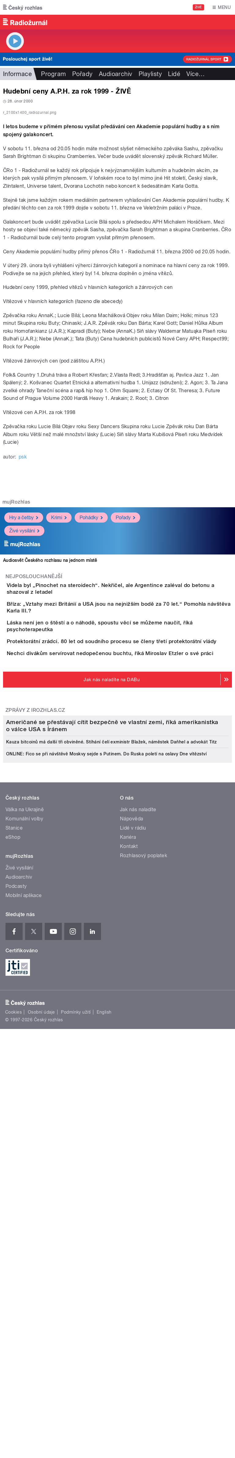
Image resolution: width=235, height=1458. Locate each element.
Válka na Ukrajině (25, 1162)
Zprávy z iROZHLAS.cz (35, 910)
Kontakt (129, 1199)
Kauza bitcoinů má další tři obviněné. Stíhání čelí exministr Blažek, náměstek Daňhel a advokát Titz (111, 1094)
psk (23, 589)
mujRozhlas (16, 634)
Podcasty (16, 1239)
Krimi (59, 650)
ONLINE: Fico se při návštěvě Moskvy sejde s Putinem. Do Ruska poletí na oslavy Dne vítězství (106, 1106)
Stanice (14, 1181)
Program (53, 74)
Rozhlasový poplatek (143, 1208)
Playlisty (150, 74)
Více (195, 74)
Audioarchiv (115, 74)
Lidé (174, 74)
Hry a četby (23, 650)
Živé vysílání (24, 663)
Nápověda (131, 1171)
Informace (17, 74)
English (104, 1364)
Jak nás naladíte (138, 1162)
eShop (13, 1190)
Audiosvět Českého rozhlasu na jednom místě (50, 692)
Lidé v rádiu (133, 1181)
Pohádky (91, 650)
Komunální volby (24, 1171)
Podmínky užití (76, 1364)
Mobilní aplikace (24, 1248)
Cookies (13, 1364)
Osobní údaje (41, 1364)
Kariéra (128, 1190)
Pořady (82, 74)
